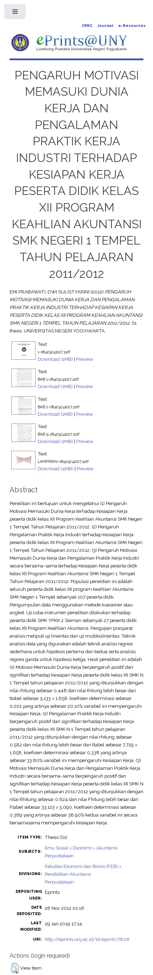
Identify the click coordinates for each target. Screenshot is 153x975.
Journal (105, 25)
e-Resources (132, 25)
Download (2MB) (55, 441)
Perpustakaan (59, 855)
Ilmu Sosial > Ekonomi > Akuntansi (81, 848)
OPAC (87, 25)
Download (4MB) (55, 468)
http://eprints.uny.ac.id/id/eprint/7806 (87, 939)
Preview (84, 359)
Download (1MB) (55, 359)
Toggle (15, 13)
